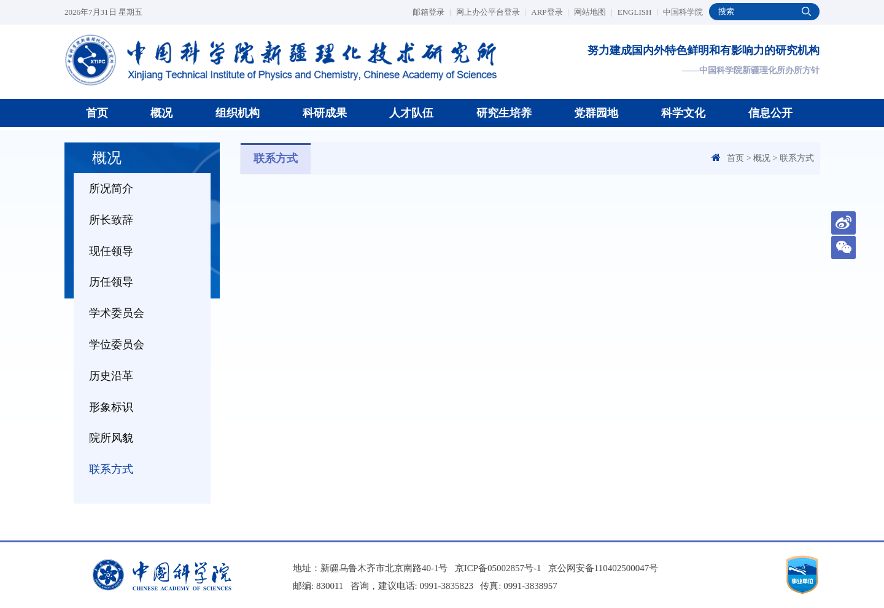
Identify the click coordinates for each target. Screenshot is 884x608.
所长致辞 (111, 220)
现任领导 (111, 251)
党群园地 (596, 113)
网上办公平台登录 (491, 12)
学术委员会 (116, 313)
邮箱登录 (432, 12)
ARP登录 (550, 12)
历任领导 (111, 282)
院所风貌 (111, 438)
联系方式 (111, 469)
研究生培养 (504, 113)
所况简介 (111, 188)
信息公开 (770, 113)
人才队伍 (411, 113)
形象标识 (111, 407)
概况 (161, 113)
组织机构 (237, 113)
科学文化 (683, 113)
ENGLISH (638, 12)
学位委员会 (116, 344)
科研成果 (325, 113)
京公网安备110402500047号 (603, 568)
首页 (97, 113)
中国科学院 (683, 12)
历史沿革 (111, 376)
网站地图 (593, 12)
